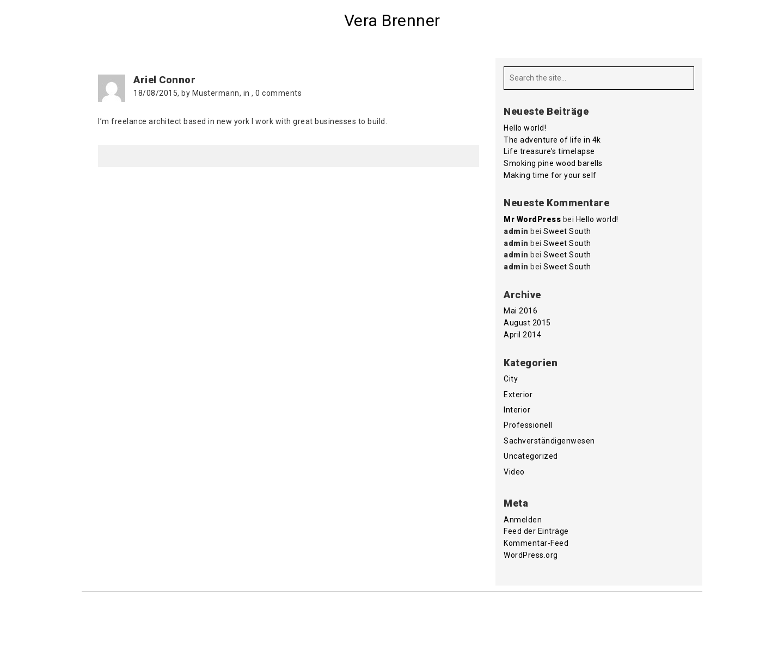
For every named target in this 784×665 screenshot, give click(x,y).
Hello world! (525, 128)
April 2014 (522, 334)
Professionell (528, 425)
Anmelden (523, 519)
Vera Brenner (392, 20)
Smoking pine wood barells (553, 163)
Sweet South (567, 231)
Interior (517, 409)
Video (514, 471)
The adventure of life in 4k (552, 140)
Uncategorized (531, 456)
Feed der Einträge (536, 531)
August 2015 (527, 322)
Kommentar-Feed (536, 543)
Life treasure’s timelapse (549, 151)
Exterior (518, 394)
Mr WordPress (532, 219)
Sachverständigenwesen (549, 440)
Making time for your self (550, 175)
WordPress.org (531, 555)
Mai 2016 (520, 310)
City (511, 378)
